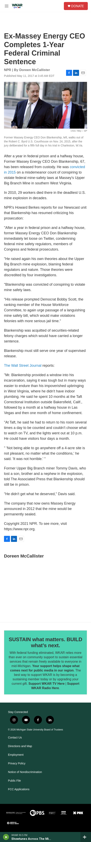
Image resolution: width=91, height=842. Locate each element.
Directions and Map (20, 746)
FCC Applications (18, 789)
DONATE (77, 6)
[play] (6, 837)
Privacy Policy (16, 763)
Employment (16, 754)
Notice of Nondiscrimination (25, 772)
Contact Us (15, 737)
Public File (14, 780)
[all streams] (85, 837)
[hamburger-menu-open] (6, 6)
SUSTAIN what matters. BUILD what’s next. (45, 642)
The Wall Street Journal (22, 366)
